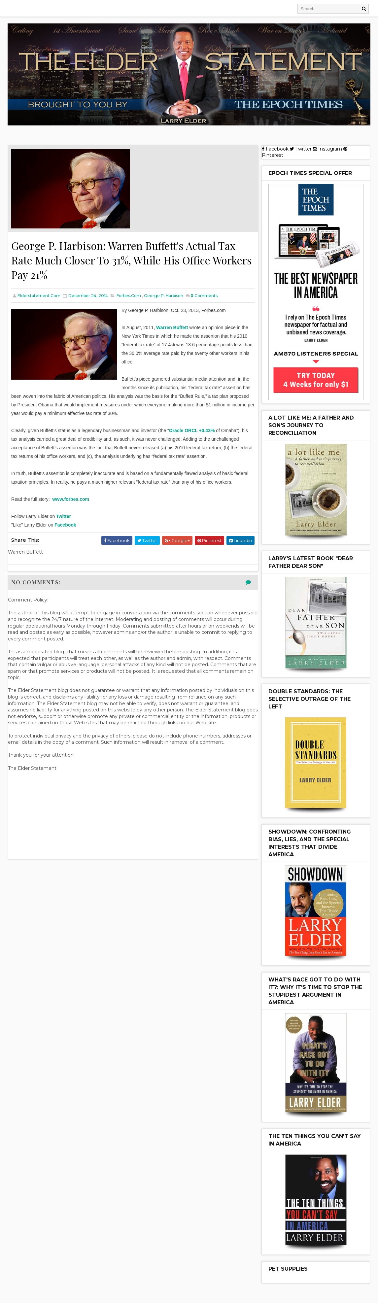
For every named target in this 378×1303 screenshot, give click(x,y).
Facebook (65, 525)
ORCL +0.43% (200, 430)
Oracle (176, 430)
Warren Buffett (172, 327)
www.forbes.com (70, 499)
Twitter (63, 516)
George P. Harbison (163, 295)
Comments (204, 295)
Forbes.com (129, 295)
